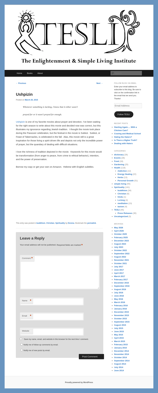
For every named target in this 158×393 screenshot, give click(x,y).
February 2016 (121, 305)
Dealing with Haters (123, 143)
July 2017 (118, 266)
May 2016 (118, 299)
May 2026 (118, 227)
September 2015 (122, 322)
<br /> (25, 191)
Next (99, 83)
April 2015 (119, 338)
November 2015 (121, 315)
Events (117, 158)
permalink (91, 223)
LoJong (121, 200)
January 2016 (120, 309)
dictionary (119, 154)
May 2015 (118, 335)
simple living (120, 184)
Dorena (71, 223)
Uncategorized (121, 216)
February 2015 (121, 344)
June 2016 (119, 296)
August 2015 (120, 325)
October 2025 (120, 234)
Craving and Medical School (127, 133)
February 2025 (121, 237)
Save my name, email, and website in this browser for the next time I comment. (56, 339)
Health (117, 168)
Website (25, 331)
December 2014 (121, 351)
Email (26, 316)
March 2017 (119, 276)
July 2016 (118, 292)
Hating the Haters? (123, 137)
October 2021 (120, 263)
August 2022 (120, 257)
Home (19, 73)
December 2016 (121, 283)
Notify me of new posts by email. (36, 350)
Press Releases (125, 213)
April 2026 (119, 231)
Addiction (122, 171)
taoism (121, 206)
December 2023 (121, 241)
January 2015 (120, 348)
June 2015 (119, 331)
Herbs (120, 177)
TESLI (117, 210)
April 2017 (119, 273)
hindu (120, 197)
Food (116, 161)
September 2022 (122, 253)
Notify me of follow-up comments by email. (40, 345)
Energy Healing (125, 174)
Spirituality (60, 223)
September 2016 (122, 286)
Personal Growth (126, 180)
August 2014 (120, 364)
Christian (50, 223)
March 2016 (119, 302)
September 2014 (122, 361)
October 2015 (120, 318)
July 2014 (118, 367)
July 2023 (118, 247)
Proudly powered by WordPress (79, 382)
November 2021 (121, 260)
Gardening (119, 164)
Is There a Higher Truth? (125, 140)
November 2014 (121, 354)
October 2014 (120, 357)
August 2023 (120, 244)
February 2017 (121, 279)
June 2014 (119, 370)
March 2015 (119, 341)
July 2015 (118, 328)
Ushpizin (20, 121)
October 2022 (120, 250)
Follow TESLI (124, 114)
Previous (21, 83)
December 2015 (121, 312)
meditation (123, 203)
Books (30, 73)
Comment (27, 258)
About (40, 73)
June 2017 (119, 270)
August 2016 (120, 289)
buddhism (40, 223)
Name (26, 301)
